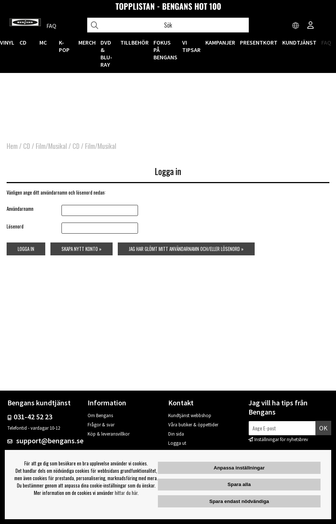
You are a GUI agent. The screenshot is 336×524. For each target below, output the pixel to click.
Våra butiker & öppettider (193, 425)
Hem (12, 146)
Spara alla (239, 484)
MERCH (87, 42)
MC (43, 42)
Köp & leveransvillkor (109, 434)
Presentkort (258, 42)
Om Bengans (100, 415)
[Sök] (168, 25)
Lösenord (15, 226)
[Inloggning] (310, 25)
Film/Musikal (51, 146)
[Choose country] (296, 25)
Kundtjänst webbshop (189, 415)
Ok (323, 428)
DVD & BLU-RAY (106, 53)
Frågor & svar (101, 425)
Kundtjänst (299, 42)
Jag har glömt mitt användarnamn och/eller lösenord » (186, 248)
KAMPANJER (220, 42)
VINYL (7, 42)
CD (23, 42)
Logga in (26, 248)
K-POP (64, 46)
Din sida (176, 434)
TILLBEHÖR (134, 42)
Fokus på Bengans (165, 50)
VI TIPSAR (191, 46)
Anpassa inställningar (239, 468)
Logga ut (177, 443)
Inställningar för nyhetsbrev (281, 439)
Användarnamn (20, 208)
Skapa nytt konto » (81, 248)
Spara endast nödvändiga (239, 501)
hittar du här (126, 492)
